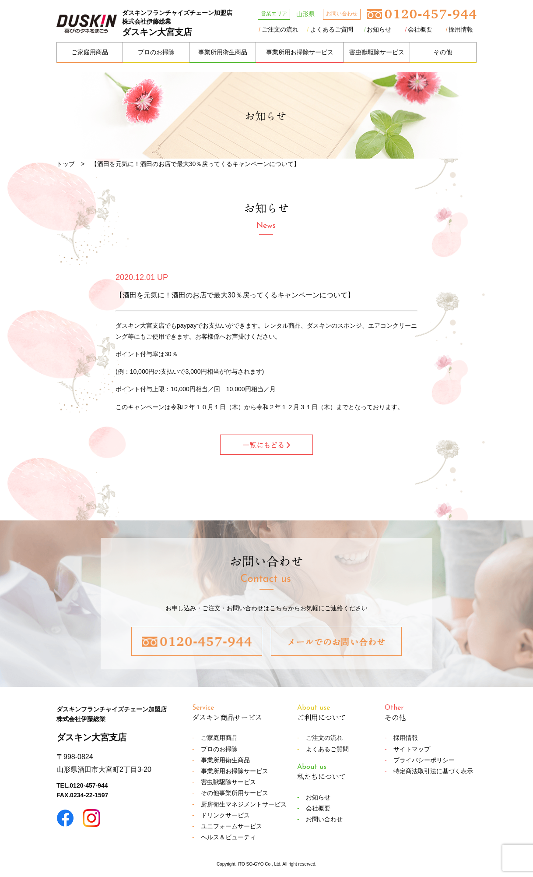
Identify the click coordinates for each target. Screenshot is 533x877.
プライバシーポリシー (424, 760)
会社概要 (420, 29)
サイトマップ (411, 749)
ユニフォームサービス (231, 826)
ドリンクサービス (225, 815)
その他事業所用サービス (234, 792)
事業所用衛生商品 (222, 52)
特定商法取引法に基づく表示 (433, 770)
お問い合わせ (324, 819)
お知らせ (379, 29)
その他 (443, 52)
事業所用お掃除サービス (299, 52)
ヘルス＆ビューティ (228, 837)
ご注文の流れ (280, 29)
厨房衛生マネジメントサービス (244, 804)
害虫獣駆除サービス (376, 52)
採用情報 (461, 29)
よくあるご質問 (331, 29)
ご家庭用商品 (89, 52)
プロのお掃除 (156, 52)
